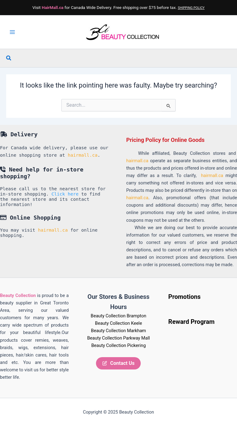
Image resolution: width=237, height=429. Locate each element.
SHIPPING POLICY (191, 8)
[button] (9, 58)
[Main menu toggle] (12, 32)
